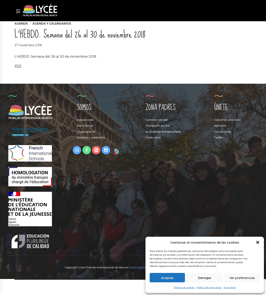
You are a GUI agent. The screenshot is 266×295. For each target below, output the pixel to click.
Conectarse (152, 137)
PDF (18, 66)
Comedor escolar (156, 119)
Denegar (204, 278)
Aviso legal (229, 287)
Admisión (220, 125)
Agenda (21, 23)
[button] (258, 242)
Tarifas (218, 137)
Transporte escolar (157, 125)
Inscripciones (222, 131)
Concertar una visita (227, 119)
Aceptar (167, 278)
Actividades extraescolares (163, 131)
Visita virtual (85, 125)
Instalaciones (85, 119)
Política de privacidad (209, 287)
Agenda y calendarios (51, 23)
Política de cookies (184, 287)
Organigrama (86, 131)
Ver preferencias (242, 278)
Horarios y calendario (91, 137)
